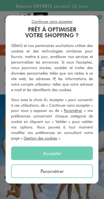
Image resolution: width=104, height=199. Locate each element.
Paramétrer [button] (73, 110)
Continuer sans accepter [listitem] (52, 21)
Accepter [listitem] (52, 153)
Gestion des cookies (40, 138)
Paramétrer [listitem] (52, 171)
